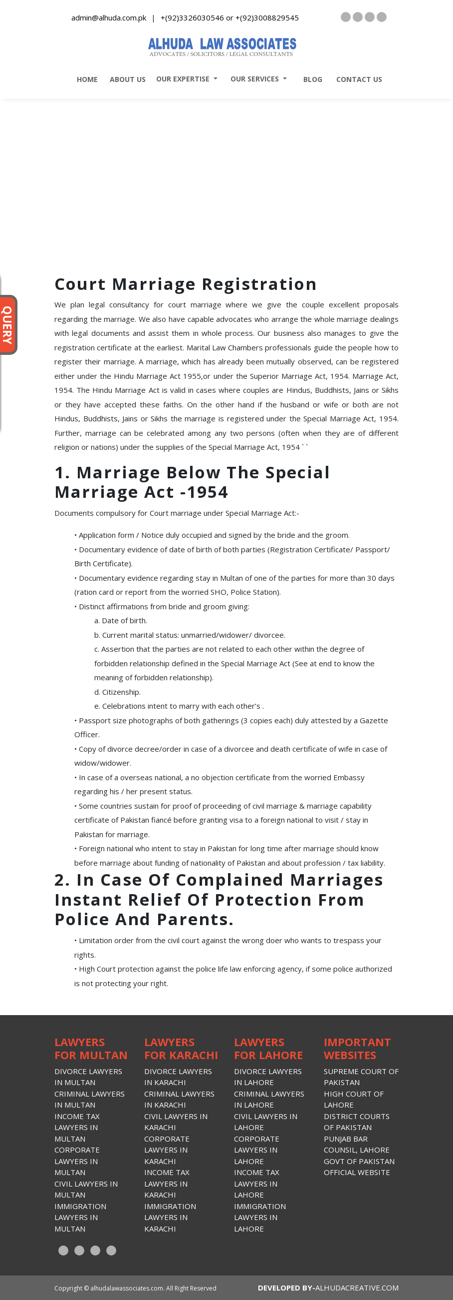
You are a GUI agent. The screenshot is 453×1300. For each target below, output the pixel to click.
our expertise (181, 78)
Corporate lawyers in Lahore (256, 1150)
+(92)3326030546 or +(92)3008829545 (230, 17)
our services (253, 78)
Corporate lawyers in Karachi (167, 1150)
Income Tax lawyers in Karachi (167, 1183)
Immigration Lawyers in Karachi (170, 1217)
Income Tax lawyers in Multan (77, 1127)
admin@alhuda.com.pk (108, 17)
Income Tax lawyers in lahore (256, 1183)
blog (309, 79)
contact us (356, 79)
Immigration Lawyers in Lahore (260, 1217)
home (84, 79)
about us (126, 79)
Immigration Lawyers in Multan (80, 1217)
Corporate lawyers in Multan (77, 1161)
